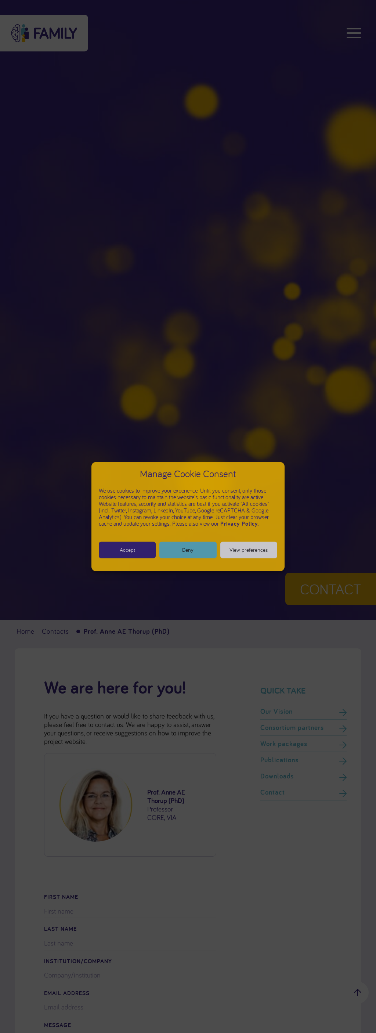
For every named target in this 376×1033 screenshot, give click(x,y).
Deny (188, 549)
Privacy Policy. (239, 523)
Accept (127, 549)
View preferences (248, 549)
